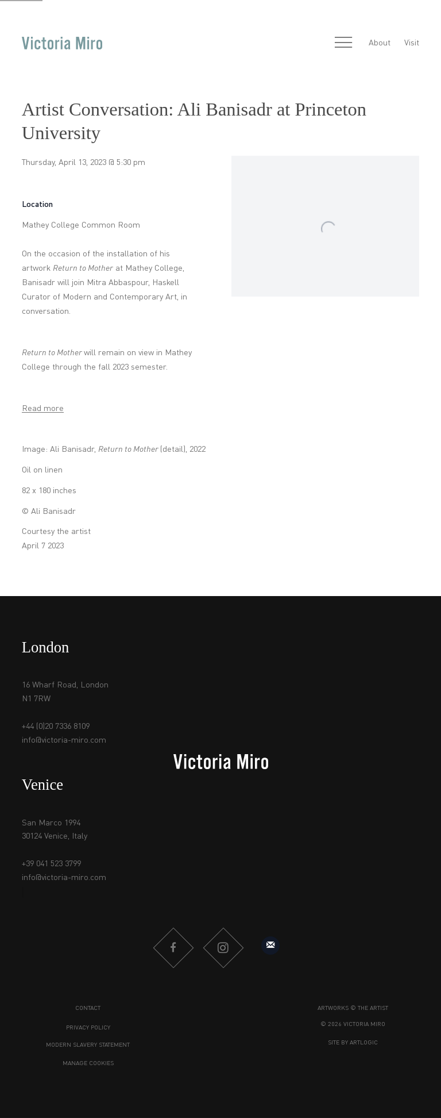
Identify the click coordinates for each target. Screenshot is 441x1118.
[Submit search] (318, 43)
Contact (87, 1008)
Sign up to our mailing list (270, 945)
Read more (43, 409)
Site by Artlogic (353, 1043)
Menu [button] (343, 43)
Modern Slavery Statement (88, 1045)
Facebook (172, 947)
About (379, 43)
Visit (411, 43)
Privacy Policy (88, 1028)
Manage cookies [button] (88, 1064)
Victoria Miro (62, 44)
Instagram (222, 947)
